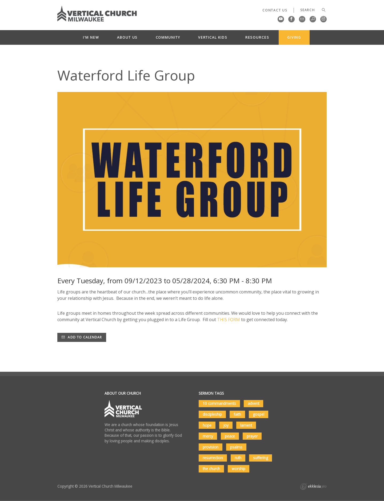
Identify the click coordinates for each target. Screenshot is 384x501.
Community (168, 37)
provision (210, 447)
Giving (294, 37)
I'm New (91, 37)
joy (226, 425)
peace (230, 436)
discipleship (212, 414)
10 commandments (219, 403)
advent (253, 403)
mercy (208, 436)
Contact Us (274, 10)
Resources (257, 37)
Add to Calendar (82, 337)
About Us (127, 37)
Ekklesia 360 (313, 487)
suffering (260, 457)
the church (211, 468)
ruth (238, 457)
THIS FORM (228, 319)
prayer (252, 436)
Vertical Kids (212, 37)
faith (237, 414)
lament (246, 425)
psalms (236, 447)
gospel (258, 414)
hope (207, 425)
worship (238, 468)
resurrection (213, 457)
